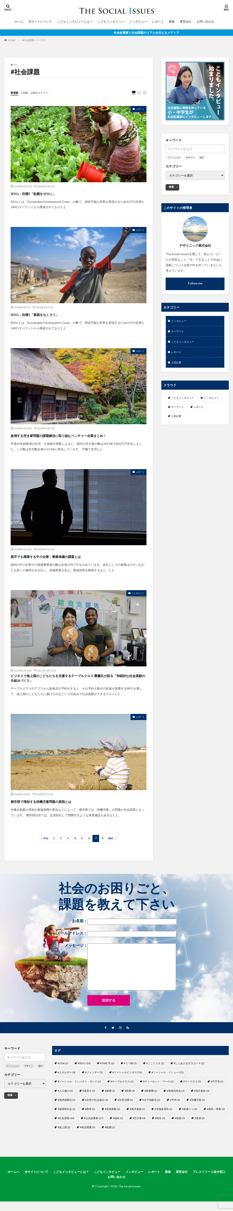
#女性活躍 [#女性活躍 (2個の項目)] (125, 1113)
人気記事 (177, 365)
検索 (171, 186)
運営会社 (186, 21)
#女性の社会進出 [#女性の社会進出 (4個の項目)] (96, 1113)
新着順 (15, 92)
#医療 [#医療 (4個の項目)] (130, 1103)
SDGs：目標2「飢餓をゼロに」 (47, 193)
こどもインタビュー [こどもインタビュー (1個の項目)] (182, 401)
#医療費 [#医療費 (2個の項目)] (150, 1103)
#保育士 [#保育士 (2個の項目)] (88, 1103)
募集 (172, 21)
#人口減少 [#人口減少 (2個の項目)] (65, 1103)
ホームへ (23, 1185)
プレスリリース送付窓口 (104, 1191)
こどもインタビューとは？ (75, 21)
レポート (158, 21)
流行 (202, 157)
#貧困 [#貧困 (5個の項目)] (180, 1131)
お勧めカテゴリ (43, 92)
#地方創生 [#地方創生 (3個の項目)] (201, 1103)
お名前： (124, 935)
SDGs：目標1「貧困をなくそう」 (49, 314)
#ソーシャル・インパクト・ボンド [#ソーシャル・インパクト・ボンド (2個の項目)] (79, 1094)
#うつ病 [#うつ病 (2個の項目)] (130, 1076)
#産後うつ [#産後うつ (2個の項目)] (189, 1122)
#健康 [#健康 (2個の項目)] (110, 1103)
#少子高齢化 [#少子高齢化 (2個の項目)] (151, 1113)
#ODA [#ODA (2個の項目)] (63, 1076)
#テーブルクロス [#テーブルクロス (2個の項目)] (122, 1094)
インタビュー (138, 21)
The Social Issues (129, 1200)
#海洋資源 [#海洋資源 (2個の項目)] (137, 1122)
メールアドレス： (116, 947)
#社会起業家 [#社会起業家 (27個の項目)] (93, 1131)
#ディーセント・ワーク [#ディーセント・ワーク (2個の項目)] (158, 1094)
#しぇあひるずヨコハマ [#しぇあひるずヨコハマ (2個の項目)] (189, 1076)
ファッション (174, 157)
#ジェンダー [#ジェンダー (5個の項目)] (94, 1085)
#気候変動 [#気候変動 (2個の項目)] (112, 1122)
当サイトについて (40, 21)
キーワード (178, 332)
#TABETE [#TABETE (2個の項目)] (107, 1076)
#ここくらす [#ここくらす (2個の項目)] (155, 1076)
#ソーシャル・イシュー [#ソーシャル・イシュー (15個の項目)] (168, 1085)
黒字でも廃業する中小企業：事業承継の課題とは (67, 564)
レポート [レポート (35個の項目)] (198, 410)
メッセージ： (120, 980)
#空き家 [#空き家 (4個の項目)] (139, 1131)
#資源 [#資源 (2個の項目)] (200, 1131)
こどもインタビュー (111, 21)
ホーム (18, 21)
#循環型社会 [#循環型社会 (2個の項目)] (66, 1122)
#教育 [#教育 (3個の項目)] (90, 1122)
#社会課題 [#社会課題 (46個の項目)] (66, 1131)
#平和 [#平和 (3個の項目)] (175, 1113)
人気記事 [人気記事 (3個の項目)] (176, 419)
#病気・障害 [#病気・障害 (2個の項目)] (216, 1122)
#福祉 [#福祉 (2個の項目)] (118, 1131)
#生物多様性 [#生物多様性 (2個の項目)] (163, 1122)
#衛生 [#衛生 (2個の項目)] (160, 1131)
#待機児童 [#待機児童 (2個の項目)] (197, 1113)
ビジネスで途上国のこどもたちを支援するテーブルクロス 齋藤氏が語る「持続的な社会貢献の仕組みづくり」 (76, 689)
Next (110, 851)
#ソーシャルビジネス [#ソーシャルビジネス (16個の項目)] (127, 1085)
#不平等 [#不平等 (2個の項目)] (217, 1094)
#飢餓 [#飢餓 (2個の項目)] (110, 1140)
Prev (46, 851)
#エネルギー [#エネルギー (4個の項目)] (66, 1085)
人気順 (26, 92)
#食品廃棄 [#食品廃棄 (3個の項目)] (87, 1140)
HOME (12, 40)
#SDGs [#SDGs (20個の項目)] (84, 1076)
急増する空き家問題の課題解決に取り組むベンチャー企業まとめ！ (78, 439)
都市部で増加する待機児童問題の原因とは (60, 814)
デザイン (190, 157)
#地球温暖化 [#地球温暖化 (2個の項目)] (66, 1113)
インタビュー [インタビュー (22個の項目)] (211, 401)
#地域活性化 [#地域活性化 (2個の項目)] (176, 1103)
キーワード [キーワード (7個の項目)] (177, 410)
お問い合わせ (205, 21)
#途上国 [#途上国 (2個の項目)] (64, 1140)
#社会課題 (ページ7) (33, 40)
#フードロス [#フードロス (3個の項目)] (192, 1094)
